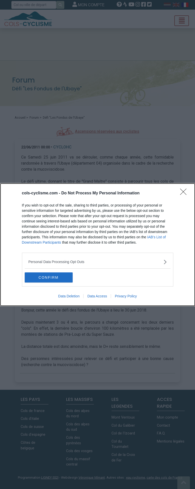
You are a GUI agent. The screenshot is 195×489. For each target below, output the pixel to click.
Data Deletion (69, 296)
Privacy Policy (126, 296)
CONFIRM (49, 277)
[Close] (185, 193)
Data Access (97, 296)
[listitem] (98, 262)
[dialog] (98, 245)
